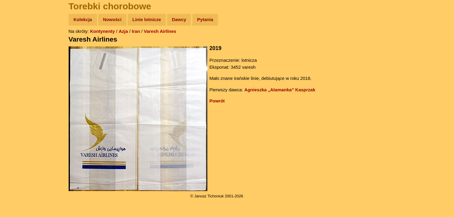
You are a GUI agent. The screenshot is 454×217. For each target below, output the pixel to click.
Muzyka (18, 89)
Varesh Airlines (160, 31)
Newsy (17, 66)
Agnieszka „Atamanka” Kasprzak (279, 89)
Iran (136, 31)
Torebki (18, 124)
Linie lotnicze (146, 19)
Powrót (217, 100)
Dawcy (179, 19)
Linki (15, 112)
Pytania (205, 19)
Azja (123, 31)
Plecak (17, 101)
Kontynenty (102, 31)
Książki (18, 77)
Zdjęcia (18, 54)
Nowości (112, 19)
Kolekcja (82, 19)
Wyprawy (20, 43)
